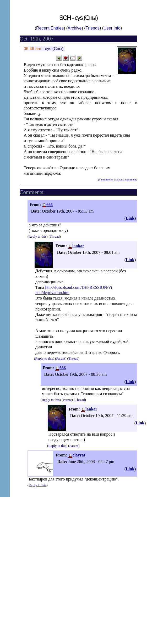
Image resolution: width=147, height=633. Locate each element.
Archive (74, 28)
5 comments (106, 179)
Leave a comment (125, 179)
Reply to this (37, 236)
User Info (112, 28)
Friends (93, 28)
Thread (55, 236)
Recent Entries (50, 28)
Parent (60, 358)
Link (130, 218)
